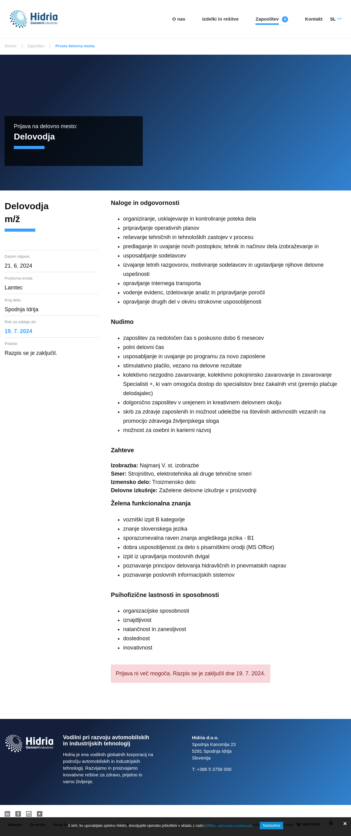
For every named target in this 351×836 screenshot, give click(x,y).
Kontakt (313, 19)
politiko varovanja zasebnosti (228, 825)
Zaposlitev (267, 19)
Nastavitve (271, 825)
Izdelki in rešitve (220, 19)
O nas (178, 19)
